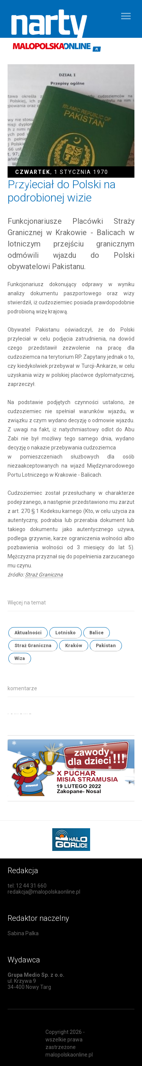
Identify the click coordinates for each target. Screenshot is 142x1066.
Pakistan (106, 645)
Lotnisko (65, 632)
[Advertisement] (75, 723)
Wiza (19, 658)
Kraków (73, 645)
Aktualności (28, 632)
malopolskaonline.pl (69, 1055)
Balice (96, 632)
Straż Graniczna (44, 575)
